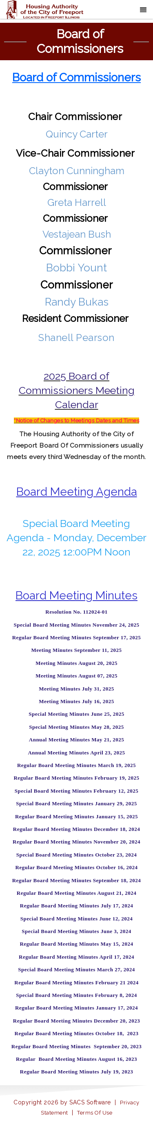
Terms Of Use (94, 1113)
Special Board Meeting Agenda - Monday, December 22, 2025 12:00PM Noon (76, 537)
